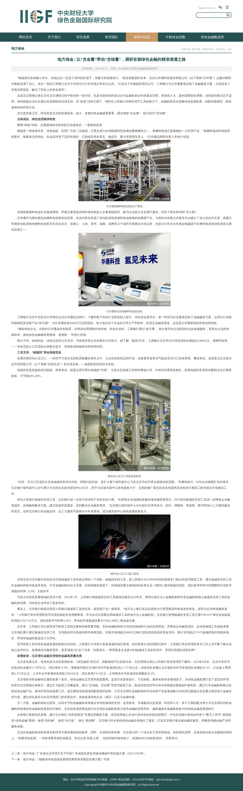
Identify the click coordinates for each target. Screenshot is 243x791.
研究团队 (111, 37)
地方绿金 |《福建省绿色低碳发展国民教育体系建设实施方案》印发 (66, 759)
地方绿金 (220, 49)
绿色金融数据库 (212, 37)
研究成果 (83, 37)
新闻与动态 (142, 37)
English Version (207, 8)
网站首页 (25, 37)
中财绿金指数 (175, 37)
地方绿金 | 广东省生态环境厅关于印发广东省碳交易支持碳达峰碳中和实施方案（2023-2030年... (84, 753)
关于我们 (54, 37)
